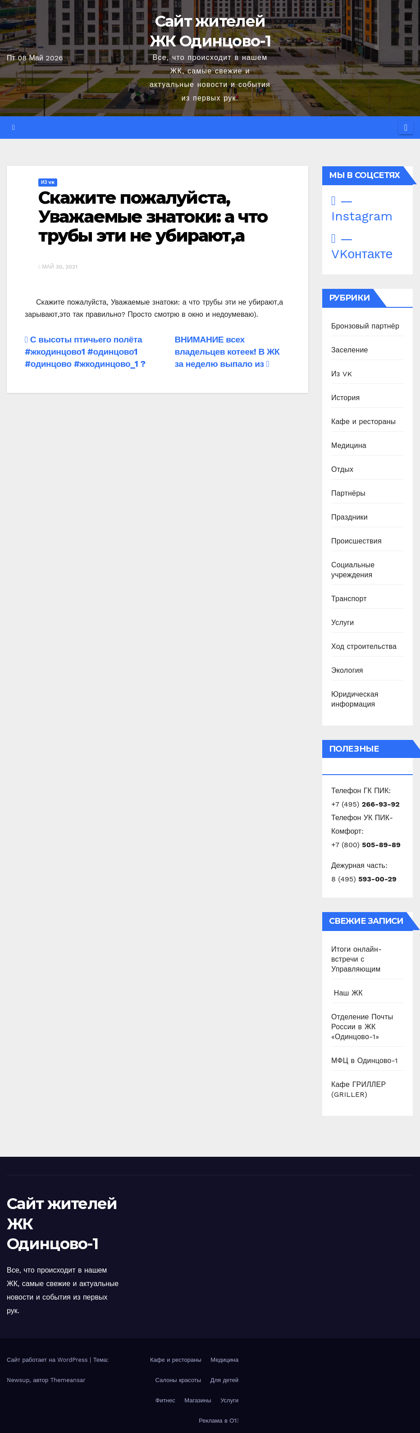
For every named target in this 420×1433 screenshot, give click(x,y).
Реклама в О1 (218, 1420)
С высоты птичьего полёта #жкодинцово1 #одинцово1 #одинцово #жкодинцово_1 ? (85, 351)
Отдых (342, 469)
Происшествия (356, 541)
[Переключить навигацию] (405, 127)
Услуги (342, 622)
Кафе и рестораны (363, 421)
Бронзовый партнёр (365, 326)
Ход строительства (364, 646)
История (345, 397)
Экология (347, 670)
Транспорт (349, 598)
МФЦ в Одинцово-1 (364, 1060)
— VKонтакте (362, 246)
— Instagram (362, 208)
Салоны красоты (178, 1380)
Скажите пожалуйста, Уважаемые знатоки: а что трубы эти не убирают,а (152, 216)
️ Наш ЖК (347, 993)
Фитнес (165, 1400)
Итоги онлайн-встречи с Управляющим (356, 959)
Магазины (197, 1400)
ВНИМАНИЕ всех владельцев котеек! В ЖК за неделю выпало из (227, 351)
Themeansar (68, 1380)
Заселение (349, 350)
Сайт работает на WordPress (48, 1359)
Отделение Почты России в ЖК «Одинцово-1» (362, 1027)
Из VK (48, 182)
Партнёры (348, 493)
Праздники (349, 517)
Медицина (348, 445)
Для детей (224, 1380)
